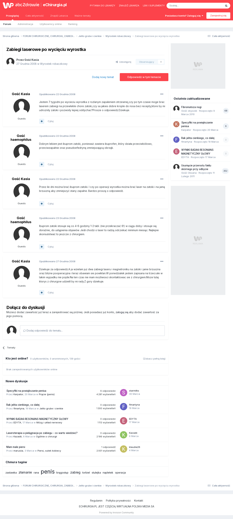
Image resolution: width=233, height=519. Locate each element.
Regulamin (96, 500)
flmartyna (18, 408)
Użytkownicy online (51, 24)
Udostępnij (123, 61)
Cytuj (51, 121)
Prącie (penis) (47, 394)
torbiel (86, 472)
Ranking (72, 24)
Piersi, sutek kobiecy (49, 450)
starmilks (134, 390)
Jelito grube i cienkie (51, 408)
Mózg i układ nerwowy (49, 422)
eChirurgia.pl (55, 5)
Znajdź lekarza (129, 5)
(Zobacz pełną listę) (154, 358)
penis (48, 471)
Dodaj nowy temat (103, 77)
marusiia (18, 450)
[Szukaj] (185, 6)
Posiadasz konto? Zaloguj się (184, 15)
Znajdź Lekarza (59, 15)
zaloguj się (122, 312)
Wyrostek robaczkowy (54, 63)
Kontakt (138, 500)
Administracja (25, 24)
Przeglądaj (12, 17)
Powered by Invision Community (116, 512)
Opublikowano (57, 94)
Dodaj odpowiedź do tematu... (43, 330)
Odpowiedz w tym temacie (144, 77)
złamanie (25, 472)
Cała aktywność (34, 15)
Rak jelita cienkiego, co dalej (23, 404)
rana (36, 472)
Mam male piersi (15, 447)
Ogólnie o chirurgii (46, 436)
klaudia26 (134, 447)
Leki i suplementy (154, 5)
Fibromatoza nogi (191, 107)
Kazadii (17, 436)
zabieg (75, 472)
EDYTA (17, 422)
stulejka (96, 472)
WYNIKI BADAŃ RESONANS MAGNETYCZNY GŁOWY (37, 419)
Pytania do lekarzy (102, 5)
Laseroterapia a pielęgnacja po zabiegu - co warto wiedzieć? (42, 433)
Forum (7, 24)
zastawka (11, 472)
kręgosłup (62, 472)
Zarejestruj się (218, 15)
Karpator (18, 394)
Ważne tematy (82, 15)
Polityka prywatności (118, 500)
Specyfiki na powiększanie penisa (26, 390)
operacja (120, 472)
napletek (108, 472)
